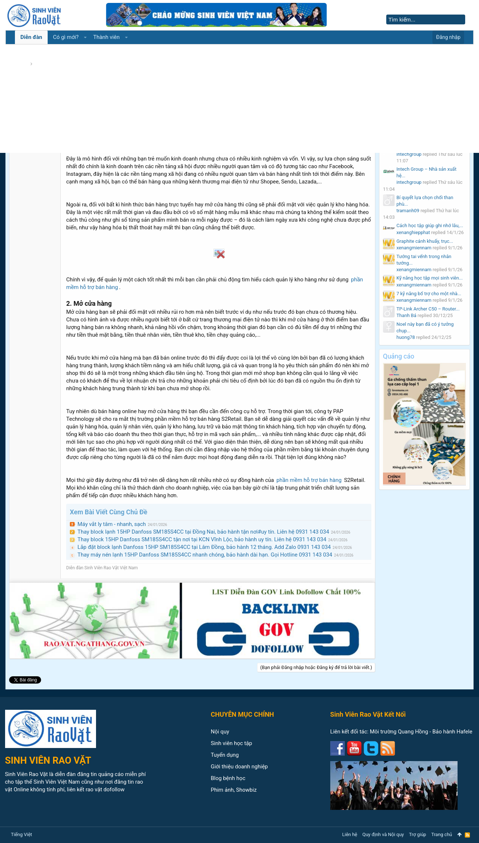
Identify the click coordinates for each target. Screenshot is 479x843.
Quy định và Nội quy (383, 834)
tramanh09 (407, 210)
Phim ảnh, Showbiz (234, 790)
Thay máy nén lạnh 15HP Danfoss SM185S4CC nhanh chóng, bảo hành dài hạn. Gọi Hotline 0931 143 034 (204, 554)
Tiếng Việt (21, 834)
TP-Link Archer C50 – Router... (428, 309)
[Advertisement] (239, 98)
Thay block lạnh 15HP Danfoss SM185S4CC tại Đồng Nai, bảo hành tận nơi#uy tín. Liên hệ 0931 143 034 (203, 532)
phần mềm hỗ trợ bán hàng (309, 480)
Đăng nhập (448, 37)
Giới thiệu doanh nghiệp (239, 766)
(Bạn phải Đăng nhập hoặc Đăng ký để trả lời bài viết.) (316, 667)
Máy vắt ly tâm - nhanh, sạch (111, 524)
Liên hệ (350, 834)
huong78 (405, 337)
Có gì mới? (66, 37)
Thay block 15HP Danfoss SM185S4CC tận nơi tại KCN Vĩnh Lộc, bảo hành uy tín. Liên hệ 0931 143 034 (201, 539)
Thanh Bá (406, 315)
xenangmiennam (413, 247)
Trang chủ (441, 834)
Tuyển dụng (225, 755)
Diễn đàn (31, 37)
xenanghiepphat (413, 232)
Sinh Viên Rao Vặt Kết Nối (368, 714)
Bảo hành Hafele (452, 731)
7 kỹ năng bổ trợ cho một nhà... (428, 293)
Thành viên (106, 37)
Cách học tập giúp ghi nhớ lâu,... (429, 225)
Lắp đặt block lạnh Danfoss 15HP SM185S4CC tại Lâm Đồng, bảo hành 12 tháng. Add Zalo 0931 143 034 (204, 547)
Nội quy (220, 731)
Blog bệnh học (228, 778)
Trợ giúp (417, 834)
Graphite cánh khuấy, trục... (424, 241)
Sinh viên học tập (231, 743)
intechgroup (409, 154)
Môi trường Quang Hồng (399, 731)
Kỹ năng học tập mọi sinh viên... (429, 278)
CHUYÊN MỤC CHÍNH (242, 714)
